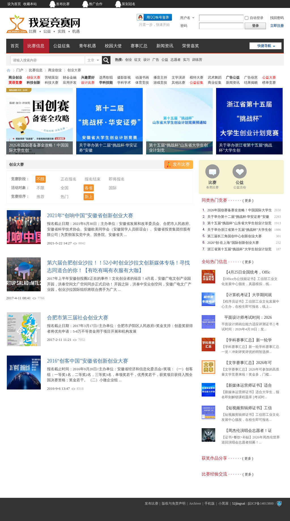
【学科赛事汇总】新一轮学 (248, 340)
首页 (14, 46)
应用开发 (69, 83)
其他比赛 (178, 83)
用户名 (185, 18)
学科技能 (106, 83)
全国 (65, 188)
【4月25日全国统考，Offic (247, 272)
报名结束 (93, 179)
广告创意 (251, 77)
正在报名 (68, 179)
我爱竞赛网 (8, 70)
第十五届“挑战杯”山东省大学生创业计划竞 (239, 223)
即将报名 (117, 179)
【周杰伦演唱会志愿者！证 (248, 431)
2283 (277, 217)
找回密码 (277, 18)
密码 (183, 26)
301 (278, 236)
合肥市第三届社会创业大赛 (77, 317)
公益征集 (61, 46)
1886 (277, 230)
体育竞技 (142, 83)
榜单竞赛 (269, 83)
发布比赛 (63, 4)
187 (278, 249)
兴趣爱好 (88, 77)
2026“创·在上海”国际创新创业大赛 (233, 243)
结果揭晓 (251, 83)
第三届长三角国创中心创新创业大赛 (234, 236)
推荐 (40, 197)
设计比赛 (88, 83)
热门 (65, 197)
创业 (128, 60)
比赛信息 (35, 46)
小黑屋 (223, 503)
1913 (277, 223)
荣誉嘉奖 (190, 46)
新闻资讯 (164, 46)
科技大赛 (51, 83)
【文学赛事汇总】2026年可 (248, 363)
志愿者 (175, 60)
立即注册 (277, 26)
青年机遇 (87, 46)
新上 (89, 197)
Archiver (195, 503)
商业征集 (214, 83)
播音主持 (160, 77)
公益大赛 (269, 77)
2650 (277, 210)
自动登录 (254, 18)
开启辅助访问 (248, 4)
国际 (113, 188)
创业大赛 (33, 77)
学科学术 (124, 83)
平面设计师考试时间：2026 (248, 317)
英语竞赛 (15, 83)
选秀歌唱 (106, 77)
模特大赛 (196, 77)
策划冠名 (128, 4)
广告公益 (233, 77)
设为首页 (14, 4)
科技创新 (33, 83)
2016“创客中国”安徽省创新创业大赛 (87, 361)
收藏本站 (30, 4)
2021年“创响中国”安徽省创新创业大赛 (90, 215)
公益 (164, 60)
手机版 (209, 503)
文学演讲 (178, 77)
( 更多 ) (247, 201)
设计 (146, 60)
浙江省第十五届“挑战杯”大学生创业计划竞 (239, 249)
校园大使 (113, 46)
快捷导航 (264, 46)
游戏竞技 (160, 83)
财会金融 (69, 77)
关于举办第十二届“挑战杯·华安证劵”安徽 (238, 217)
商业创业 (55, 70)
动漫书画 (142, 77)
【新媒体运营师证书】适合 (248, 385)
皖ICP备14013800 (261, 503)
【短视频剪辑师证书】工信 (248, 408)
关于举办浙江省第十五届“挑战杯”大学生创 (239, 230)
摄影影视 (124, 77)
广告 (155, 60)
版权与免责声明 (173, 503)
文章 (91, 60)
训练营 (197, 60)
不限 (40, 179)
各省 (89, 188)
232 (278, 243)
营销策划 (51, 77)
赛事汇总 (139, 46)
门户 (19, 70)
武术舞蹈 (214, 77)
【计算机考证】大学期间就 (248, 295)
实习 (186, 60)
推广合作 (96, 4)
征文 (137, 60)
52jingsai (238, 503)
